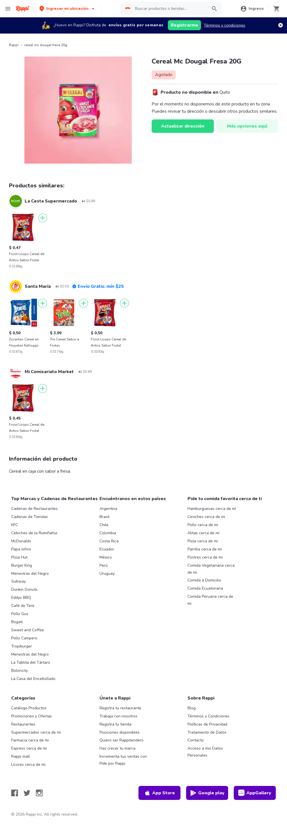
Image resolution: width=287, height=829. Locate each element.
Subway (18, 581)
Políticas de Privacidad (207, 724)
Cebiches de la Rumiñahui (34, 533)
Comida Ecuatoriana (205, 588)
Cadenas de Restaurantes (34, 508)
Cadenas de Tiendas (29, 516)
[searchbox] (170, 8)
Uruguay (107, 573)
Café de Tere (22, 605)
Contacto (196, 740)
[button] (67, 8)
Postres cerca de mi (205, 557)
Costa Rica (109, 541)
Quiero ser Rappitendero (121, 740)
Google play (207, 793)
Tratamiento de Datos (207, 732)
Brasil (104, 516)
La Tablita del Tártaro (30, 662)
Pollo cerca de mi (203, 524)
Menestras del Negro (30, 573)
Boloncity (19, 670)
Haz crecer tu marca (117, 748)
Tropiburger (21, 646)
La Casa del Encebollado (33, 678)
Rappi (13, 45)
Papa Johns (21, 549)
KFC (14, 524)
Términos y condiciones (224, 25)
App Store (159, 793)
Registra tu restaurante (120, 708)
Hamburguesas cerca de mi (212, 508)
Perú (103, 565)
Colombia (107, 533)
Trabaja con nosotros (118, 716)
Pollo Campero (24, 638)
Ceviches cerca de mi (206, 516)
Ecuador (106, 549)
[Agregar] (42, 217)
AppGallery (254, 793)
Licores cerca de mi (28, 764)
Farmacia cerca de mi (30, 740)
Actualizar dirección (182, 126)
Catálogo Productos (29, 708)
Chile (103, 524)
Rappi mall (20, 756)
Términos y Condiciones (209, 716)
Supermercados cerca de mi (36, 732)
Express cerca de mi (29, 748)
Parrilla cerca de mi (205, 549)
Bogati (17, 622)
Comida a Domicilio (204, 580)
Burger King (21, 565)
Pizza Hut (19, 557)
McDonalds (21, 541)
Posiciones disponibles (119, 732)
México (105, 557)
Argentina (108, 508)
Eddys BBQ (21, 597)
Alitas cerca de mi (203, 533)
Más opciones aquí (247, 126)
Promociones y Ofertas (31, 716)
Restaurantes (23, 724)
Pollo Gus (19, 613)
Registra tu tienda (115, 724)
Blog (192, 708)
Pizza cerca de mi (203, 541)
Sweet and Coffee (27, 630)
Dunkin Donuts (24, 589)
